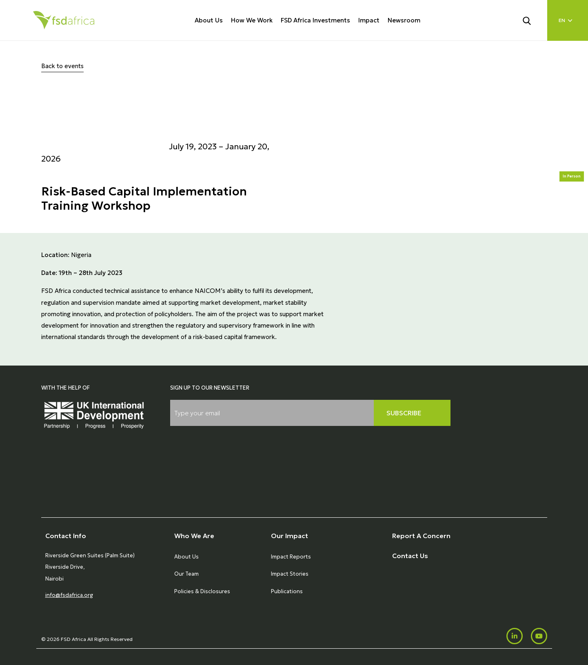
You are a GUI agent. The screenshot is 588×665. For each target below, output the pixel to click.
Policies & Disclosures (202, 591)
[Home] (63, 20)
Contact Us (410, 556)
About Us (209, 20)
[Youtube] (539, 636)
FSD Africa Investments (315, 20)
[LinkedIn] (514, 636)
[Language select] (567, 20)
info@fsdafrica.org (69, 595)
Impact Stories (289, 573)
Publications (287, 591)
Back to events (62, 66)
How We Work (252, 20)
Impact (368, 20)
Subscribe (404, 413)
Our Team (186, 573)
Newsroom (404, 20)
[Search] (532, 20)
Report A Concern (421, 536)
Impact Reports (291, 556)
